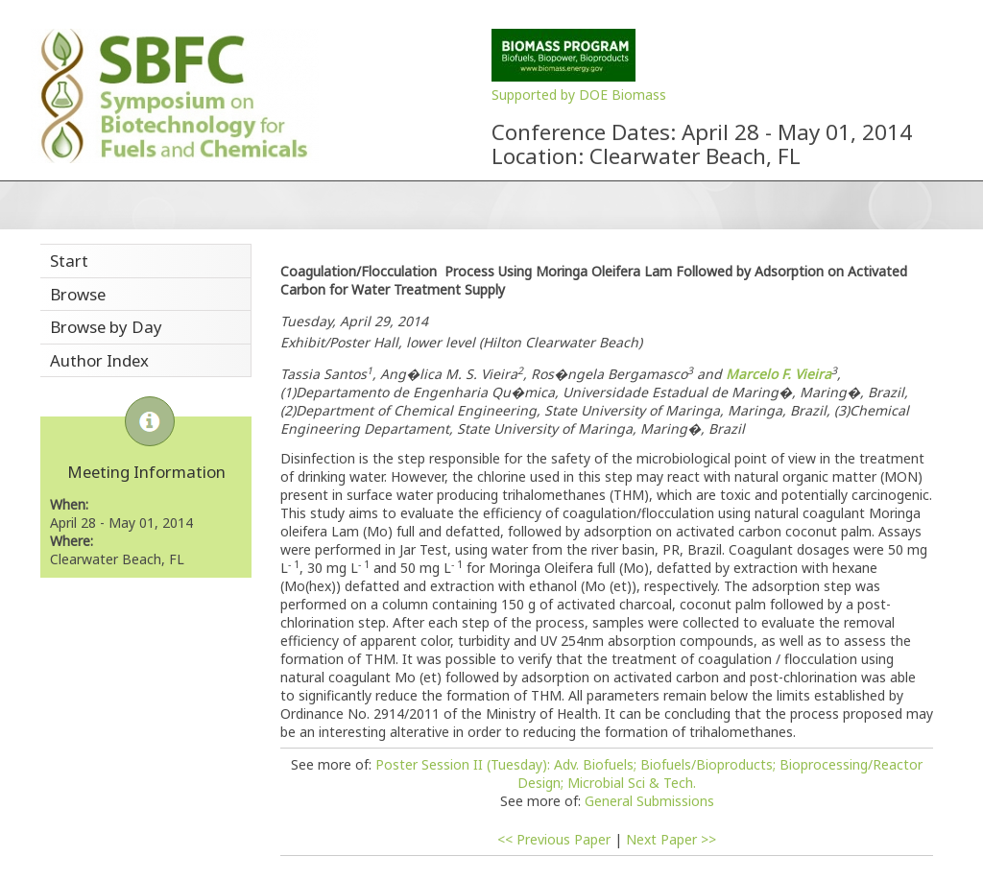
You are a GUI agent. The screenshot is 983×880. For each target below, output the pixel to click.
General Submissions (649, 801)
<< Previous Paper (554, 839)
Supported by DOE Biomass (579, 94)
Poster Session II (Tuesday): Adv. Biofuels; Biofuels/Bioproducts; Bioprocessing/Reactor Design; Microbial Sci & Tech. (649, 773)
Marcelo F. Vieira (778, 374)
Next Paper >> (671, 839)
